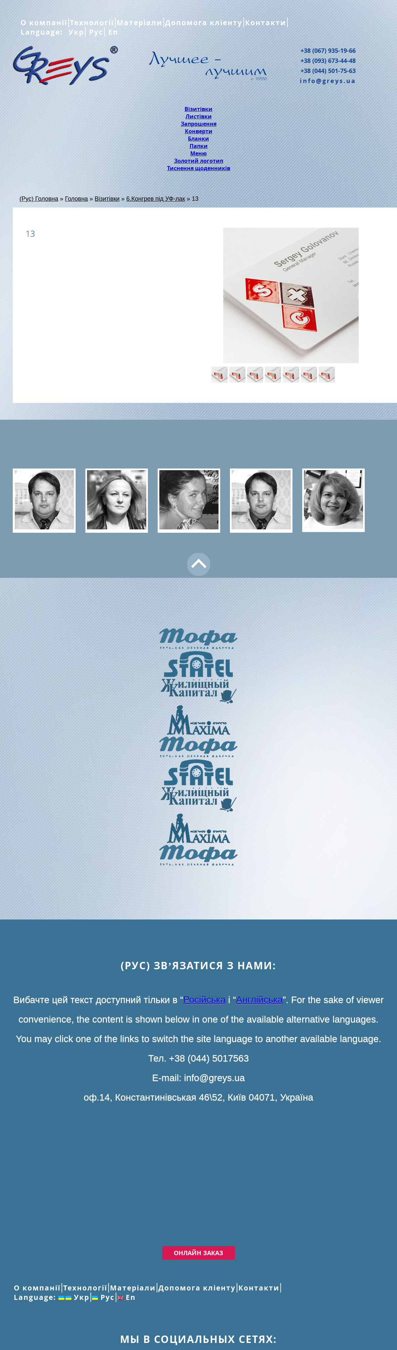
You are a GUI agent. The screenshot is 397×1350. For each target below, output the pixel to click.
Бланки (198, 138)
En (112, 32)
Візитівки (198, 109)
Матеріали (139, 22)
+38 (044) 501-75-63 (328, 71)
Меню (198, 153)
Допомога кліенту (203, 22)
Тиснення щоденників (198, 168)
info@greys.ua (328, 81)
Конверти (198, 131)
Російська (204, 1000)
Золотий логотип (198, 160)
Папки (199, 146)
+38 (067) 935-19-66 (328, 50)
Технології (92, 22)
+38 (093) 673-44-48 (328, 61)
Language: (43, 32)
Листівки (199, 116)
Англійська (259, 1000)
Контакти (265, 22)
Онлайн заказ (198, 1253)
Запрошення (198, 123)
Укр (75, 32)
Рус (95, 32)
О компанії (44, 22)
